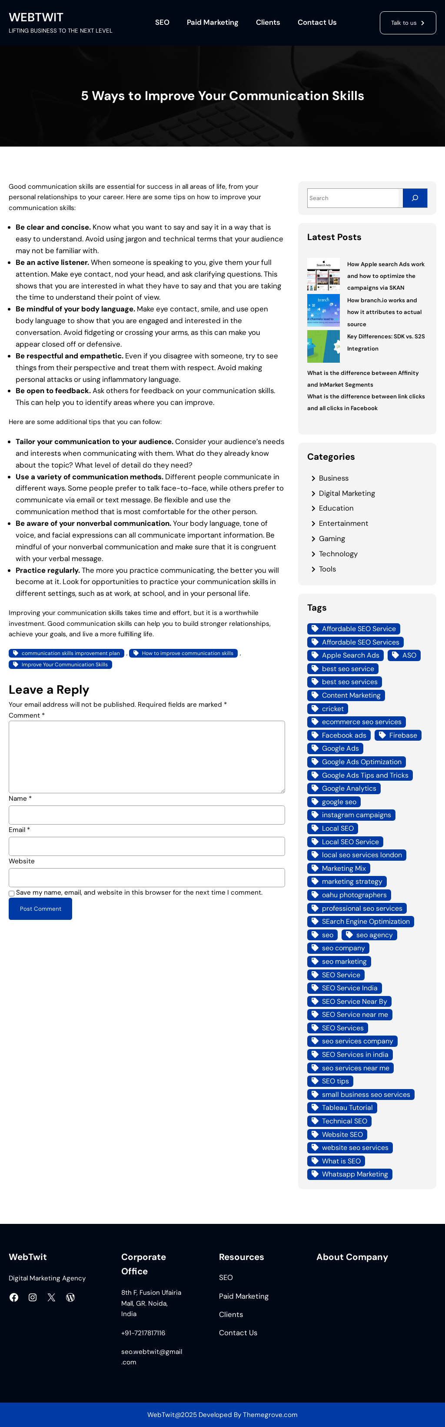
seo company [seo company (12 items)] (343, 947)
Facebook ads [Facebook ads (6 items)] (344, 735)
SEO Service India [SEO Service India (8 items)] (350, 988)
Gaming (332, 538)
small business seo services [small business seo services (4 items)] (366, 1094)
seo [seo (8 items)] (327, 934)
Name (20, 798)
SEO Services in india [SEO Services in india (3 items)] (355, 1054)
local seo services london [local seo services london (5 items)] (362, 854)
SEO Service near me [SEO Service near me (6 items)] (355, 1014)
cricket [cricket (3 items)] (333, 708)
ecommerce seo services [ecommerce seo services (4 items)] (362, 721)
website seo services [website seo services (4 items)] (355, 1147)
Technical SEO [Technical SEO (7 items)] (344, 1121)
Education (336, 508)
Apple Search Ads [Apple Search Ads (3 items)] (350, 655)
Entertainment (344, 523)
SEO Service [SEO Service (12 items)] (341, 974)
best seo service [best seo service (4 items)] (348, 668)
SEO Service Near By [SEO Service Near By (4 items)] (354, 1001)
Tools (327, 569)
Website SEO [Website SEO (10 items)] (342, 1134)
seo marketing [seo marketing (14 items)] (344, 961)
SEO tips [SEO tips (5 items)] (335, 1081)
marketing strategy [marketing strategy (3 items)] (352, 881)
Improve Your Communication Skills (65, 664)
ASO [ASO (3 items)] (409, 655)
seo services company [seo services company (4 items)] (357, 1041)
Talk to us (404, 23)
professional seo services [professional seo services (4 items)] (362, 908)
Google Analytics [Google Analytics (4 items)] (349, 788)
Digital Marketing (347, 493)
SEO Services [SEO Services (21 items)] (343, 1028)
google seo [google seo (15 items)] (339, 801)
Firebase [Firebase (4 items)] (403, 735)
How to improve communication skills (187, 653)
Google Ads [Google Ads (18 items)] (340, 748)
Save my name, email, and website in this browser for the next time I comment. (139, 892)
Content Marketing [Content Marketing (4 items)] (351, 695)
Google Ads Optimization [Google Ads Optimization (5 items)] (362, 761)
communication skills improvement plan (71, 653)
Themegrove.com (270, 1414)
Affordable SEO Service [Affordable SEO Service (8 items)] (359, 628)
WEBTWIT (36, 17)
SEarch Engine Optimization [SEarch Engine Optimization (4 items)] (366, 921)
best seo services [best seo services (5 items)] (350, 681)
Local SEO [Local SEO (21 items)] (338, 828)
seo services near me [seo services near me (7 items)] (355, 1068)
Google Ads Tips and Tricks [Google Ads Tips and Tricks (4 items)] (365, 775)
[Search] (415, 198)
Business (334, 478)
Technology (338, 553)
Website (22, 861)
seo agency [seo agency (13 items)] (374, 934)
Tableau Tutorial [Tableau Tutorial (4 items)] (347, 1107)
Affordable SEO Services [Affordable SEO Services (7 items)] (360, 642)
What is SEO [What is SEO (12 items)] (341, 1161)
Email (19, 829)
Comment (27, 715)
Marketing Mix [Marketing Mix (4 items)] (344, 868)
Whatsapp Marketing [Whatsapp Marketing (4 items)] (355, 1174)
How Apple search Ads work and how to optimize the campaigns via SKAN (386, 276)
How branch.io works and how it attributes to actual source (384, 312)
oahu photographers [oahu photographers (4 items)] (354, 894)
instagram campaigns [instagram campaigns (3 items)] (356, 814)
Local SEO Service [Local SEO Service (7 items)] (350, 841)
